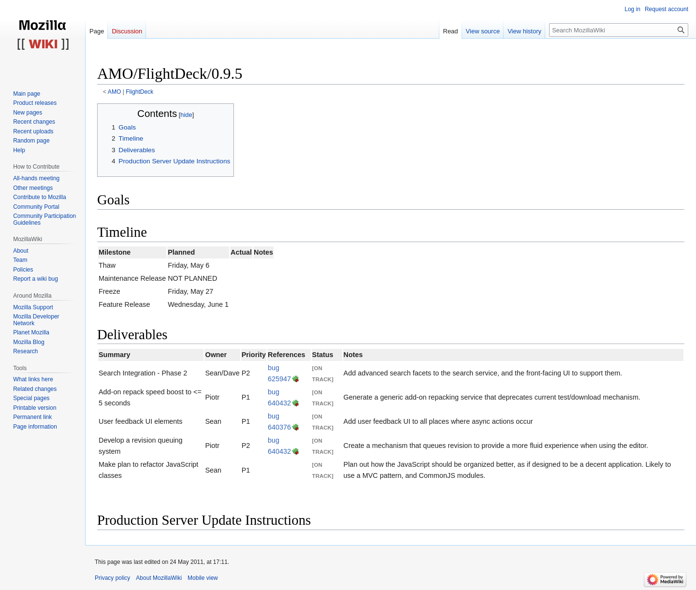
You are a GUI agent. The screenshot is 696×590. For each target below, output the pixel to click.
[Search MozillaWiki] (618, 30)
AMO (114, 91)
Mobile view (203, 578)
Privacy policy (112, 578)
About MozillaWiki (159, 578)
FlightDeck (139, 91)
